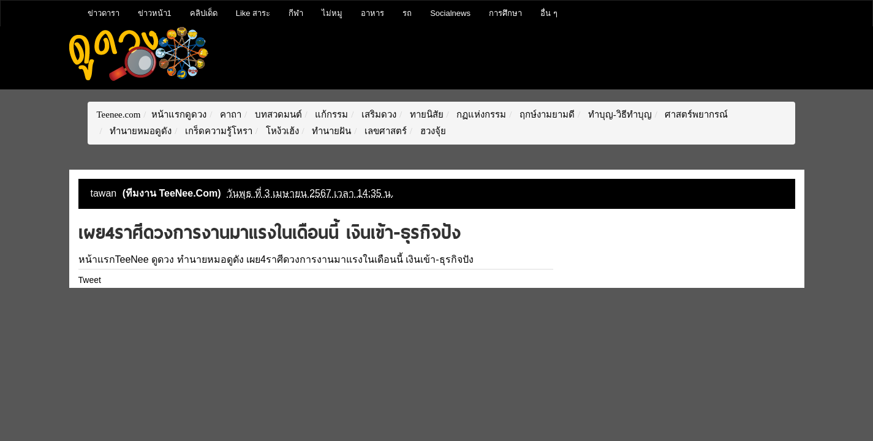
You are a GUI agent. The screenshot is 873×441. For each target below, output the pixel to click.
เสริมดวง (377, 114)
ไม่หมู (332, 13)
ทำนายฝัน (330, 131)
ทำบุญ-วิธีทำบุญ (619, 114)
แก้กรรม (331, 114)
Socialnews (450, 13)
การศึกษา (505, 13)
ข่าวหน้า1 (155, 13)
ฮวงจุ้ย (432, 131)
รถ (407, 13)
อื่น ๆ (548, 13)
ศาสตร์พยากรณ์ (695, 114)
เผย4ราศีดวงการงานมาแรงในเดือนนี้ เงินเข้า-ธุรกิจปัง (360, 259)
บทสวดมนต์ (277, 114)
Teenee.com (119, 114)
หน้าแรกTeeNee (113, 259)
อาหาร (372, 13)
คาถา (229, 114)
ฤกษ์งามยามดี (546, 114)
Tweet (89, 280)
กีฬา (296, 13)
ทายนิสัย (425, 114)
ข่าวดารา (103, 13)
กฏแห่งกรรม (481, 114)
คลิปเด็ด (203, 13)
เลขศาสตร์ (384, 131)
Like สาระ (253, 13)
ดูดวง (162, 259)
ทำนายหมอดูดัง (139, 131)
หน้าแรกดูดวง (178, 114)
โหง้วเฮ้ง (281, 131)
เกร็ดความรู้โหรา (217, 131)
